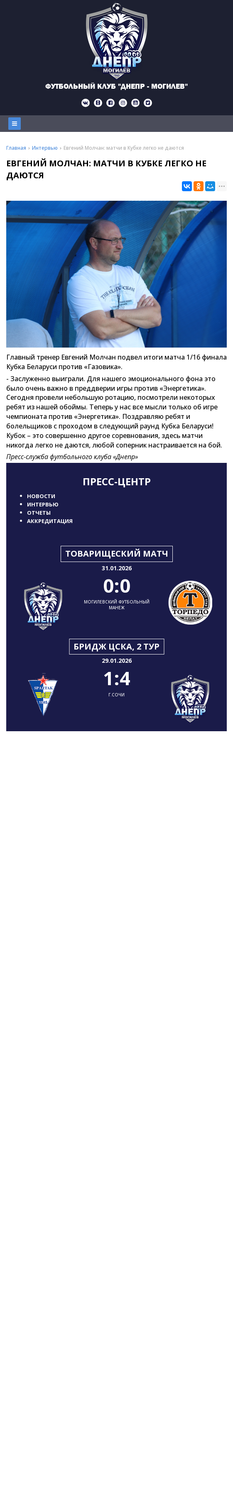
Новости (41, 496)
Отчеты (39, 512)
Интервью (43, 504)
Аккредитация (50, 521)
